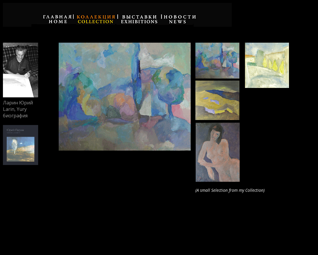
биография (15, 115)
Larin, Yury (15, 109)
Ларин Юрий (18, 102)
